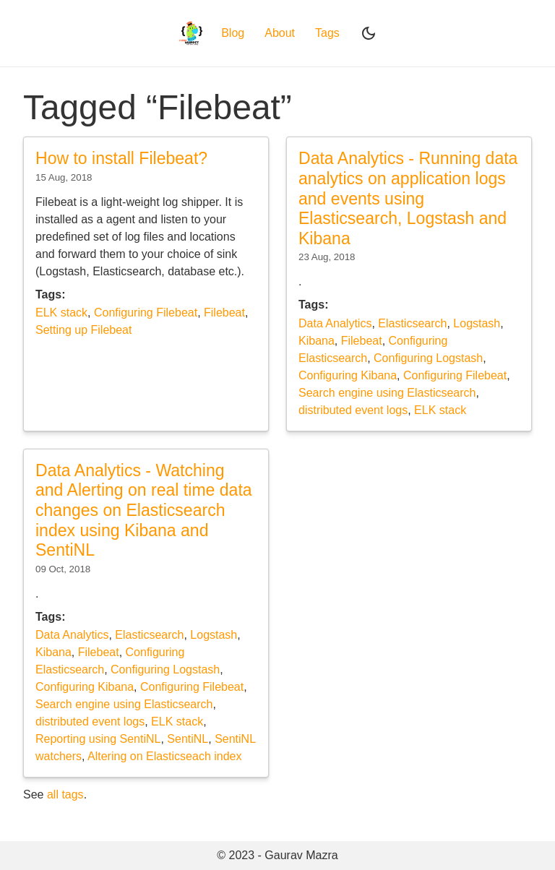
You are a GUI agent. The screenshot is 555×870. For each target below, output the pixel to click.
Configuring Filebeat (145, 312)
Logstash (476, 323)
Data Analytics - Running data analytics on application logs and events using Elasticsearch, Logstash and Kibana (407, 198)
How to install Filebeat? (121, 158)
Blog (232, 33)
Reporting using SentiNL (97, 739)
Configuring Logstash (428, 358)
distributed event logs (353, 410)
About (279, 33)
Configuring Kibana (347, 375)
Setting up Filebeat (83, 330)
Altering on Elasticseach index (164, 756)
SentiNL (187, 739)
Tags (327, 33)
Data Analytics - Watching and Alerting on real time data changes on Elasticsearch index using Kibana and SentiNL (143, 510)
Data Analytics (334, 323)
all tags (65, 794)
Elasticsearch (412, 323)
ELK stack (61, 312)
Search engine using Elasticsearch (387, 393)
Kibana (316, 341)
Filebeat (224, 312)
